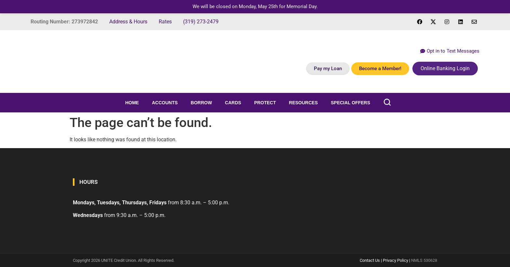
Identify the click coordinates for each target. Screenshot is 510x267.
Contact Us (370, 260)
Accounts (165, 102)
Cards (233, 102)
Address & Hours (128, 22)
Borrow (201, 102)
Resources (303, 102)
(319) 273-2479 (201, 22)
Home (132, 102)
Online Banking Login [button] (445, 68)
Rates (165, 22)
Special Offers (350, 102)
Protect (265, 102)
